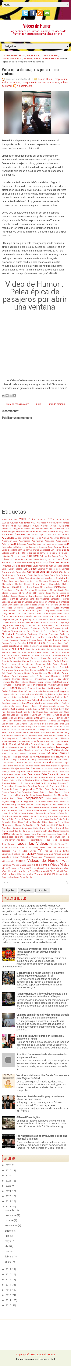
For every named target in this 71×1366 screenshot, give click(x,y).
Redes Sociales (52, 798)
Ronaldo (46, 810)
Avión (29, 544)
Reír (56, 801)
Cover (4, 605)
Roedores (6, 810)
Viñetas (33, 868)
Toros (13, 847)
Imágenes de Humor (11, 694)
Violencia (41, 868)
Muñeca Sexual (18, 753)
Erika (66, 637)
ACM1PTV (35, 523)
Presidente (32, 786)
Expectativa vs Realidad (20, 646)
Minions (60, 744)
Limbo (60, 718)
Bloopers (33, 556)
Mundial (65, 750)
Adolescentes (62, 522)
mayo (8, 1241)
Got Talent (7, 673)
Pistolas (65, 777)
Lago (13, 715)
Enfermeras (16, 637)
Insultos (5, 697)
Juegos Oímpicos (40, 706)
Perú (38, 774)
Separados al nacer (40, 819)
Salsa (61, 813)
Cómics (5, 599)
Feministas (42, 652)
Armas (45, 538)
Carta (57, 575)
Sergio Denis (56, 819)
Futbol (57, 661)
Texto (23, 840)
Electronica (32, 634)
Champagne (54, 581)
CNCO (28, 593)
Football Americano (43, 655)
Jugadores (54, 706)
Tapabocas (51, 834)
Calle (58, 569)
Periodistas (14, 774)
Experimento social (39, 646)
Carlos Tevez (43, 575)
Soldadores (7, 828)
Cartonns (65, 575)
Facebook (65, 646)
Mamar (21, 729)
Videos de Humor (37, 25)
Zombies (6, 877)
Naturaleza (27, 757)
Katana (36, 709)
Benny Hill (44, 553)
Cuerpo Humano (43, 608)
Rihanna (13, 807)
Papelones (64, 766)
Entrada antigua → (58, 404)
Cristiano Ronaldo (15, 605)
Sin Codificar (43, 825)
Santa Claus (36, 816)
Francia (26, 658)
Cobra (41, 593)
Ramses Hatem (9, 795)
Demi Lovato (63, 613)
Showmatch (8, 825)
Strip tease (28, 831)
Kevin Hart (64, 709)
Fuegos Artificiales (38, 661)
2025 (4, 523)
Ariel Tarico (35, 538)
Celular (5, 581)
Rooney (54, 810)
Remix (38, 804)
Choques (11, 590)
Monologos (62, 747)
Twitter (66, 851)
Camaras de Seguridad (14, 572)
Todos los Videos (49, 55)
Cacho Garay (8, 569)
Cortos (65, 602)
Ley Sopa (44, 718)
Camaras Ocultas (38, 572)
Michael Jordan (53, 741)
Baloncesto (33, 547)
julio (7, 1235)
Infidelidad (39, 694)
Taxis (59, 834)
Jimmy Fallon (31, 700)
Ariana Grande (22, 538)
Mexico (16, 741)
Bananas (43, 547)
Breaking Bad (33, 562)
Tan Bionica (25, 834)
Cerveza (34, 581)
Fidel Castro (55, 652)
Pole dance (29, 783)
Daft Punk (21, 613)
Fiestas (65, 652)
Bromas (54, 562)
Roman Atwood (18, 810)
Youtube (38, 874)
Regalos (5, 801)
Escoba (32, 640)
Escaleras (13, 640)
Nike (67, 757)
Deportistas (19, 616)
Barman (21, 550)
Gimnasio (18, 670)
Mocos (27, 747)
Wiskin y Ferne (9, 874)
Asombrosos (24, 541)
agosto (9, 1230)
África (13, 526)
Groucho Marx (46, 673)
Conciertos (34, 599)
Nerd (53, 757)
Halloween (22, 676)
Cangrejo (12, 575)
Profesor (5, 789)
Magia (30, 726)
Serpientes (6, 822)
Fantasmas (63, 649)
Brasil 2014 (8, 562)
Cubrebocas (19, 608)
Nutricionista (63, 759)
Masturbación (31, 735)
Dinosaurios (40, 619)
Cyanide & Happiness (45, 610)
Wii (47, 871)
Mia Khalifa (33, 741)
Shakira (27, 822)
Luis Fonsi (59, 724)
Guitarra (6, 676)
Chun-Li (45, 590)
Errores (5, 640)
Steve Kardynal (57, 828)
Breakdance (20, 562)
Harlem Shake (35, 676)
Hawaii (47, 676)
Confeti (66, 599)
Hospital (42, 685)
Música (64, 753)
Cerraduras (14, 581)
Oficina (19, 762)
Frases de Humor (39, 658)
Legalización (7, 718)
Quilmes (43, 792)
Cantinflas (32, 575)
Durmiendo (49, 625)
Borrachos (26, 559)
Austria (65, 541)
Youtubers (49, 874)
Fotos (14, 658)
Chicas (15, 587)
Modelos (41, 747)
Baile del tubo (21, 547)
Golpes (40, 669)
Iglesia (39, 691)
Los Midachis (8, 724)
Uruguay (31, 853)
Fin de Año (16, 655)
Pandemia (13, 765)
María (11, 732)
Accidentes (24, 522)
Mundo (5, 753)
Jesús (11, 700)
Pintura (42, 777)
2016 (42, 519)
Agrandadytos (24, 526)
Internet (34, 697)
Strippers (38, 831)
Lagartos (6, 715)
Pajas (66, 762)
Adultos (5, 526)
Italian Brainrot (55, 697)
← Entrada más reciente (16, 404)
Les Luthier (19, 717)
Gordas (65, 670)
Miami (42, 741)
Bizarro (6, 556)
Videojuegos (49, 857)
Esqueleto (22, 643)
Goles (33, 670)
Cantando (22, 575)
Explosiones (54, 646)
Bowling (43, 559)
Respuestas (58, 804)
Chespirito (6, 587)
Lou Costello (35, 724)
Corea (35, 602)
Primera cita (43, 786)
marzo (8, 1251)
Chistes (57, 587)
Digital (31, 619)
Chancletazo (7, 584)
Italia (44, 697)
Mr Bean (45, 750)
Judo (11, 706)
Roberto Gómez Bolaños (47, 807)
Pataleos (65, 768)
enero (8, 1261)
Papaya (41, 766)
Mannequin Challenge (35, 729)
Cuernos (30, 608)
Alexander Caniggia (11, 528)
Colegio (13, 596)
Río (18, 807)
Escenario (24, 640)
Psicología (49, 789)
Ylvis (31, 874)
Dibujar (14, 619)
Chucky (38, 590)
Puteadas (26, 792)
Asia (15, 541)
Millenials (51, 744)
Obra (4, 762)
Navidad (37, 756)
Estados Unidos (36, 643)
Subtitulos (47, 831)
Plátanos (13, 780)
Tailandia (14, 834)
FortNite (65, 655)
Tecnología (7, 837)
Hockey (32, 682)
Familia (41, 649)
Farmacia (6, 652)
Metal (4, 741)
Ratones (38, 795)
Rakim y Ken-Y (62, 792)
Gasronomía (7, 667)
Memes (32, 738)
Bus (46, 566)
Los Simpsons (22, 724)
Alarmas (44, 526)
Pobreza (57, 780)
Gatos (17, 667)
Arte (51, 538)
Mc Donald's (21, 738)
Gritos (35, 673)
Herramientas (40, 679)
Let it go (29, 718)
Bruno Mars (38, 566)
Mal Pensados (40, 726)
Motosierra (29, 750)
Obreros (11, 762)
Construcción (17, 602)
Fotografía (6, 658)
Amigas (11, 531)
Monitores (51, 747)
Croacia (33, 605)
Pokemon (6, 783)
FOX (20, 658)
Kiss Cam (27, 712)
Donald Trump (38, 622)
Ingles (59, 694)
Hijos (50, 679)
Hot (49, 684)
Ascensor (7, 541)
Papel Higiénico (52, 766)
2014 (30, 519)
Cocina (55, 593)
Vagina (40, 854)
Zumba (29, 877)
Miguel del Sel (16, 744)
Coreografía (43, 602)
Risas (24, 807)
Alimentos (25, 528)
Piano (13, 777)
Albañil (54, 526)
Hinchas (6, 682)
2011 (9, 519)
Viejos (5, 868)
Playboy (38, 780)
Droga (23, 625)
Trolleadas (22, 851)
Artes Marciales (62, 538)
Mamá (13, 729)
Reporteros (46, 804)
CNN (35, 593)
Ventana (27, 58)
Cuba (9, 608)
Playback (29, 780)
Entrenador (35, 637)
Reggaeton (16, 801)
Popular (9, 890)
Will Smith (64, 871)
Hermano (16, 679)
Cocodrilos (64, 593)
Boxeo (51, 559)
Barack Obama (61, 547)
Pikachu (20, 777)
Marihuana (28, 732)
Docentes (65, 619)
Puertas (5, 792)
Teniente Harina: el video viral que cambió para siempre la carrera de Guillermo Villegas (41, 995)
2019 (8, 1201)
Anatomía (43, 531)
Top (67, 844)
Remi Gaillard (27, 804)
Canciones (56, 572)
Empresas (53, 634)
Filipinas (6, 655)
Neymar (60, 756)
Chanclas (65, 581)
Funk (50, 661)
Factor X (6, 649)
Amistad (28, 531)
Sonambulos (27, 828)
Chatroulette (54, 584)
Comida (14, 598)
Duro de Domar (62, 625)
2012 (15, 519)
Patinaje (5, 771)
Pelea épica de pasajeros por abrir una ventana (30, 71)
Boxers (59, 559)
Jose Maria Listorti (31, 703)
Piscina (57, 777)
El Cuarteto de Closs (21, 631)
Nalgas (17, 757)
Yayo (25, 874)
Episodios (58, 637)
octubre (9, 1220)
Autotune (22, 544)
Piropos (49, 777)
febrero (9, 1256)
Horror (34, 684)
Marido (19, 732)
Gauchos (27, 667)
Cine (67, 590)
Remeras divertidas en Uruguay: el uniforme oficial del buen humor (40, 1098)
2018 (55, 519)
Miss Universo (9, 747)
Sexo (14, 822)
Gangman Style (43, 664)
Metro (10, 741)
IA (65, 688)
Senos (17, 819)
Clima (21, 593)
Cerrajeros (24, 581)
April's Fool (45, 534)
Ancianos (53, 531)
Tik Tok (54, 840)
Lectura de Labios (60, 715)
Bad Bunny (37, 544)
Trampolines (45, 847)
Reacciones (48, 795)
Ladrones (54, 712)
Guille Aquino (61, 673)
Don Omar (15, 622)
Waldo (10, 871)
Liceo (54, 718)
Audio (58, 541)
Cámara (65, 569)
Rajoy (50, 792)
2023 (8, 1180)
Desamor (37, 616)
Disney (50, 619)
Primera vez (55, 786)
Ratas (32, 795)
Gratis (27, 673)
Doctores (5, 622)
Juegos (26, 706)
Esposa (13, 643)
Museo (42, 753)
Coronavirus (55, 602)
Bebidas (5, 553)
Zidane (59, 874)
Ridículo (5, 807)
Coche (48, 593)
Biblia (52, 553)
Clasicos (13, 593)
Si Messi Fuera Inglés (28, 1117)
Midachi (65, 741)
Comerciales (62, 595)
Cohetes (5, 596)
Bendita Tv (23, 553)
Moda (33, 747)
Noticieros (42, 759)
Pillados (34, 777)
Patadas (57, 768)
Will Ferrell (54, 871)
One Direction (34, 762)
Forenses (57, 655)
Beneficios (34, 553)
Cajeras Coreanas (46, 569)
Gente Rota (58, 667)
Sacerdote (54, 813)
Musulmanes (8, 757)
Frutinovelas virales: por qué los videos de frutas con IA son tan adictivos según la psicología (39, 951)
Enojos (26, 637)
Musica (52, 753)
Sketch (54, 825)
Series (66, 819)
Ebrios (5, 628)
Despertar (6, 619)
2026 (8, 1165)
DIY (55, 619)
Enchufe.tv (64, 634)
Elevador (43, 634)
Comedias (49, 596)
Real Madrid (59, 795)
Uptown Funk (20, 854)
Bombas (16, 559)
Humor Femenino (43, 688)
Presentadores (8, 786)
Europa (5, 646)
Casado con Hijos (16, 578)
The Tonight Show (34, 840)
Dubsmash (32, 625)
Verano (65, 854)
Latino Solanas (44, 715)
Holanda (47, 682)
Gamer (21, 664)
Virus (48, 868)
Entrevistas (47, 637)
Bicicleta (59, 553)
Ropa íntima (14, 813)
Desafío (29, 616)
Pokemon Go (17, 783)
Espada (48, 640)
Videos (37, 58)
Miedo (5, 744)
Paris (22, 768)
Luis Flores (47, 724)
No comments (24, 86)
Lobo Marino (27, 721)
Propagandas (27, 789)
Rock (67, 807)
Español (65, 640)
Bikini (66, 553)
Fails (21, 649)
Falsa (34, 649)
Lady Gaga (64, 712)
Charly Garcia (40, 584)
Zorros (22, 877)
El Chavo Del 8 (59, 628)
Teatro (66, 834)
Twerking (47, 851)
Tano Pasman (38, 834)
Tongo (61, 844)
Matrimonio (53, 735)
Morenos (12, 750)
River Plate (32, 807)
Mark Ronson (52, 732)
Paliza (5, 766)
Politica (48, 783)
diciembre (10, 1210)
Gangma (30, 664)
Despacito (64, 616)
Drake (16, 625)
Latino (34, 715)
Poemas (65, 780)
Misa (67, 744)
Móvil (37, 750)
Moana (20, 747)
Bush (50, 566)
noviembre (10, 1215)
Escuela (40, 640)
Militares (42, 744)
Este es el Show (54, 643)
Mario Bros (39, 732)
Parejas (15, 768)
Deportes (7, 616)
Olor (25, 762)
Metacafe (65, 738)
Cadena (19, 569)
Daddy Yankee (62, 610)
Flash (24, 655)
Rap (27, 795)
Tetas (17, 840)
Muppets (32, 753)
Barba (4, 550)
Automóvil (6, 544)
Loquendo (38, 720)
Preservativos (21, 786)
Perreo (24, 774)
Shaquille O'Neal (40, 822)
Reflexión (65, 798)
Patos (12, 771)
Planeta (5, 780)
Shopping (53, 822)
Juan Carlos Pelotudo (59, 703)
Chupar (53, 590)
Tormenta (6, 847)
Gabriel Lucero (9, 664)
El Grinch (37, 631)
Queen (35, 792)
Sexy (20, 822)
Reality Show (16, 798)
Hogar (40, 682)
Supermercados (61, 831)
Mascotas (19, 735)
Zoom (16, 877)
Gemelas (47, 667)
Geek (39, 667)
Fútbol (65, 661)
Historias (24, 682)
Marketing (64, 732)
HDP (67, 676)
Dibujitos (23, 619)
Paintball (59, 762)
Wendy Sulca (29, 871)
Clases (5, 593)
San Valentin (24, 816)
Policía (39, 783)
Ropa (61, 810)
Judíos (5, 706)
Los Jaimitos (50, 721)
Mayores (11, 738)
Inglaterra (50, 694)
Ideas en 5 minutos (26, 691)
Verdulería (6, 857)
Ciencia (60, 590)
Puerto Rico (15, 792)
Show (67, 822)
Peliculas (46, 771)
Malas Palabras (54, 726)
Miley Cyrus (31, 744)
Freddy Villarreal (55, 658)
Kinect (19, 712)
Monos (5, 750)
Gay (34, 667)
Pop (54, 783)
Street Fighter (15, 831)
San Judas (13, 816)
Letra (36, 717)
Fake (28, 649)
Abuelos (14, 522)
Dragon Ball (7, 625)
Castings (40, 578)
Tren (14, 851)
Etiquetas (26, 890)
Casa (4, 578)
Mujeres (55, 750)
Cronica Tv (42, 605)
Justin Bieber (17, 709)
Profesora (14, 789)
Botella (36, 559)
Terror (12, 840)
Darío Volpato (49, 613)
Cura (18, 610)
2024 (8, 1175)
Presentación (63, 783)
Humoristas (57, 688)
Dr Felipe (51, 622)
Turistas (32, 851)
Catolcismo (50, 578)
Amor (35, 531)
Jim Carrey (19, 700)
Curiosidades (27, 610)
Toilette (53, 844)
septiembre (11, 1225)
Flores (31, 655)
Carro (52, 575)
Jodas (40, 700)
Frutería (5, 661)
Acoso (43, 523)
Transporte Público (12, 58)
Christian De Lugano (25, 590)
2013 (22, 519)
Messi (57, 738)
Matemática (42, 735)
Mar (48, 729)
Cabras (65, 566)
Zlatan (66, 874)
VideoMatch (63, 857)
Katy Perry (45, 709)
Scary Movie (48, 816)
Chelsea (65, 584)
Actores (51, 522)
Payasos (21, 771)
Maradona (56, 729)
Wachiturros (57, 868)
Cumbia (65, 607)
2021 (67, 519)
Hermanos (27, 679)
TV (40, 850)
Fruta (66, 658)
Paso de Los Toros (44, 768)
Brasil (66, 559)
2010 (8, 1305)
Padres (50, 762)
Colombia (22, 596)
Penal (55, 771)
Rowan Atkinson (27, 813)
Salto (67, 813)
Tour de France (24, 847)
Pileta (27, 777)
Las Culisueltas (23, 715)
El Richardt (64, 631)
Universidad (7, 854)
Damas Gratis (34, 613)
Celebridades (62, 578)
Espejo (5, 643)
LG (49, 718)
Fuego (25, 661)
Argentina (8, 537)
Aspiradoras (37, 541)
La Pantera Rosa (40, 712)
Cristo (26, 605)
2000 (4, 519)
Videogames (36, 857)
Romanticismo (34, 810)
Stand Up (44, 828)
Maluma (5, 729)
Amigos (20, 531)
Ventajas (48, 854)
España (57, 640)
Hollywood (6, 685)
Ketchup (54, 709)
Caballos (58, 566)
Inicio (6, 55)
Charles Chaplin (23, 584)
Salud (5, 816)
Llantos (17, 721)
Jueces (18, 706)
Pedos (30, 771)
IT (40, 697)
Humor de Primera (26, 688)
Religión (15, 804)
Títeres (66, 840)
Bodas (55, 556)
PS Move (40, 789)
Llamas (10, 721)
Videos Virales (59, 864)
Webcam (18, 871)
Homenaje (25, 685)
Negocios (46, 757)
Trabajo (35, 847)
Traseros (6, 851)
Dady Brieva (8, 613)
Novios (52, 759)
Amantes (44, 528)
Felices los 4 (30, 652)
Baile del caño (8, 547)
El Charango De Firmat (41, 628)
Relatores (6, 804)
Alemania (64, 525)
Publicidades (62, 789)
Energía (6, 637)
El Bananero (23, 628)
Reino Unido (46, 801)
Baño (50, 547)
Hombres (16, 684)
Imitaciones (28, 694)
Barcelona (12, 550)
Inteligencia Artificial (20, 697)
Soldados (17, 828)
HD (62, 676)
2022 (8, 1185)
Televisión (41, 836)
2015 (36, 519)
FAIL (14, 649)
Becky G (14, 553)
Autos (14, 543)
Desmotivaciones (50, 616)
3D (8, 523)
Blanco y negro (18, 556)
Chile (29, 587)
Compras (24, 599)
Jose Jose (16, 703)
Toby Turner (8, 844)
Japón (66, 697)
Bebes (65, 549)
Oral (44, 762)
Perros (31, 774)
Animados (7, 534)
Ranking (20, 795)
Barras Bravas (32, 550)
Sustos (6, 833)
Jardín (5, 700)
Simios (33, 825)
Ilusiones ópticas (50, 691)
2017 (49, 519)
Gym (14, 676)
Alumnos (35, 528)
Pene (61, 771)
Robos (61, 807)
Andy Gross (64, 531)
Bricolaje (44, 562)
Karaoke (28, 709)
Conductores (56, 599)
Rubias (39, 813)
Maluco (66, 726)
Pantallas (23, 766)
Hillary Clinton (62, 679)
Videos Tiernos (40, 864)
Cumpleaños (8, 610)
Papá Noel (32, 766)
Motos (20, 750)
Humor (13, 688)
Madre (24, 726)
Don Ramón (25, 622)
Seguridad (58, 816)
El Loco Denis (50, 631)
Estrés (66, 643)
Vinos (26, 868)
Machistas (15, 726)
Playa (21, 780)
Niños (5, 759)
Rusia (22, 55)
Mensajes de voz (46, 738)
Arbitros (65, 534)
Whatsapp (40, 871)
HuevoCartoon (57, 685)
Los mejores (63, 720)
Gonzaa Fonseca (53, 670)
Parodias (30, 768)
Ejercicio (12, 628)
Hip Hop (15, 682)
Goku (26, 670)
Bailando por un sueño (53, 544)
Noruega (13, 759)
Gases (56, 664)
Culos (56, 607)
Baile (66, 543)
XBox (19, 874)
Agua (36, 525)
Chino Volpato (46, 587)
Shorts (60, 822)
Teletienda (29, 837)
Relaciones (64, 801)
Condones (44, 599)
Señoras (25, 819)
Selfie (11, 819)
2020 (61, 519)
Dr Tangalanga (62, 622)
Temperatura (32, 55)
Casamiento (30, 578)
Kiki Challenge (8, 712)
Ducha (40, 625)
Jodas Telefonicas (54, 700)
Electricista (21, 634)
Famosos (51, 649)
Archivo (43, 890)
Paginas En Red (47, 1359)
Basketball (45, 550)
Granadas (18, 673)
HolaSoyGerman (60, 682)
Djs (58, 619)
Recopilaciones (34, 798)
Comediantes (35, 596)
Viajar (16, 857)
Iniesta (66, 694)
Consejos (6, 602)
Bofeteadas (7, 559)
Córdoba (28, 602)
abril (7, 1246)
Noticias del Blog (27, 759)
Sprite (36, 828)
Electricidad (8, 634)
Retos (66, 804)
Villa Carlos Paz (16, 868)
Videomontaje (8, 861)
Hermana (6, 679)
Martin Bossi (7, 735)
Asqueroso (49, 541)
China (36, 587)
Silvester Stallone (22, 825)
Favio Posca (17, 652)
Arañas (56, 534)
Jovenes (45, 703)
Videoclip (25, 857)
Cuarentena (53, 605)
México (24, 741)
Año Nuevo (32, 534)
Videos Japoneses (21, 865)
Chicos (23, 587)
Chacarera (43, 581)
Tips (60, 840)
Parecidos (6, 768)
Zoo (11, 877)
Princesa (65, 786)
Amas (51, 528)
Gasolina (65, 664)
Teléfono (19, 837)
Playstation (48, 780)
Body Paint (64, 556)
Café (26, 569)
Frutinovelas (15, 661)
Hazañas (55, 676)
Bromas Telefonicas (22, 565)
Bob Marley (45, 556)
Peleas (14, 55)
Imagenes (63, 691)
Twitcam (57, 851)
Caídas (33, 568)
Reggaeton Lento (32, 801)
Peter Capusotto (50, 774)
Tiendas (46, 840)
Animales (20, 534)
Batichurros (56, 550)
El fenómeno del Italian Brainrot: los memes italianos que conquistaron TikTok (40, 974)
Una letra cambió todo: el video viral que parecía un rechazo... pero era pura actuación (42, 1016)
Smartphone (64, 825)
